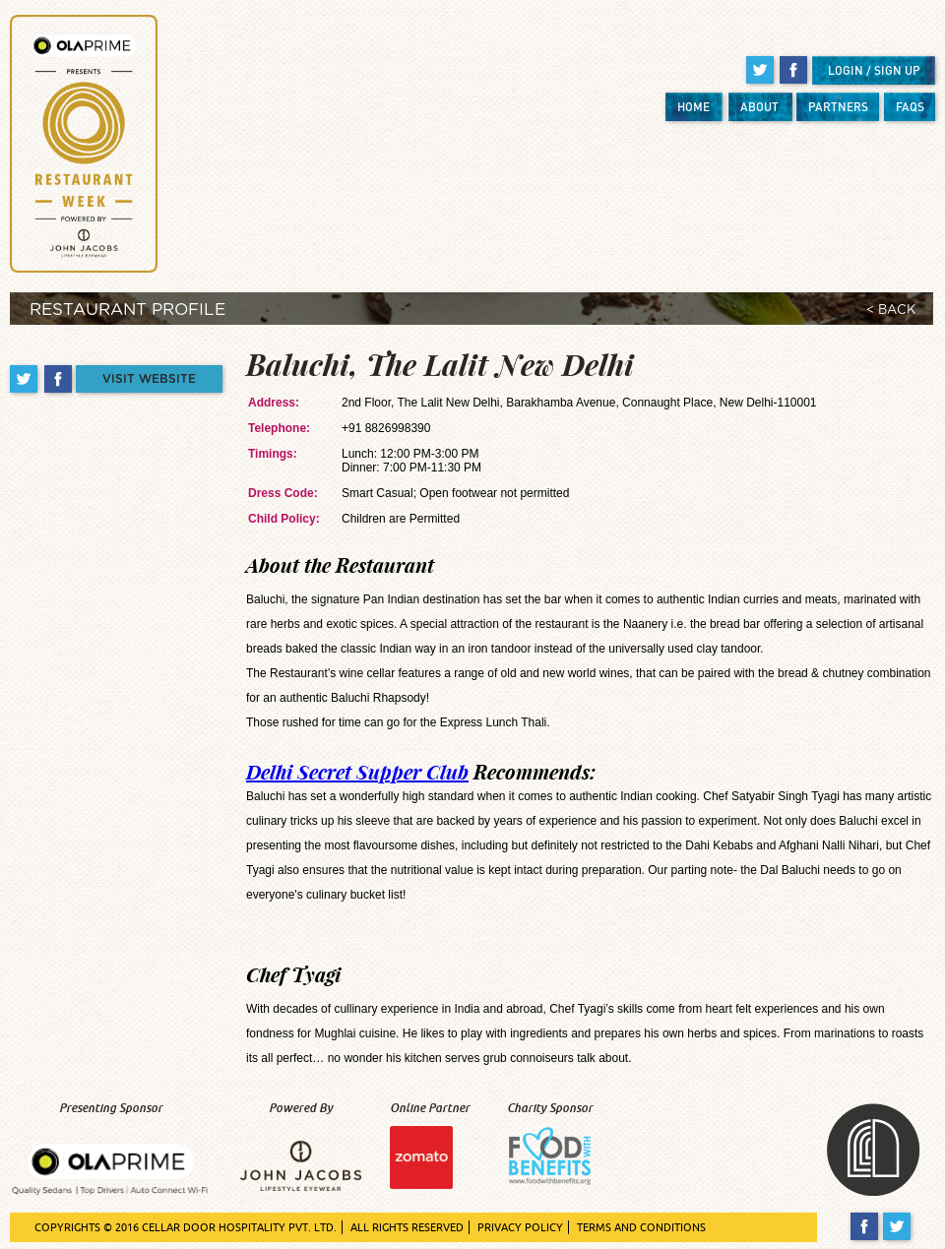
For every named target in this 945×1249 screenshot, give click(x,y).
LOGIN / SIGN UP (874, 70)
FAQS (910, 106)
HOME (693, 106)
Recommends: (421, 771)
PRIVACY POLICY (520, 1227)
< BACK (890, 310)
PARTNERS (838, 106)
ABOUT (759, 106)
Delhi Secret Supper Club (357, 771)
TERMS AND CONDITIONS (641, 1227)
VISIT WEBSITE (149, 379)
